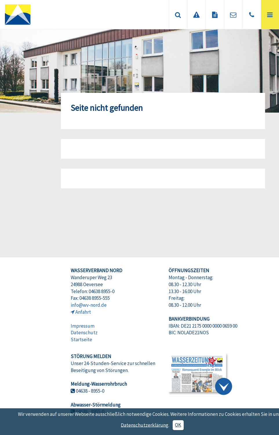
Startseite (81, 339)
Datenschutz (84, 332)
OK (178, 425)
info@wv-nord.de (89, 305)
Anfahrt (83, 312)
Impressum (82, 326)
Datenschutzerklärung (144, 425)
